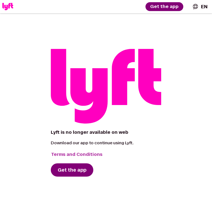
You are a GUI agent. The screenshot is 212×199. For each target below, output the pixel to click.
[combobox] (200, 6)
